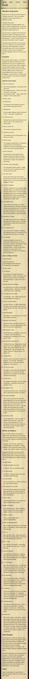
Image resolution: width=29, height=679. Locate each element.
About (11, 2)
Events (18, 2)
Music (25, 2)
